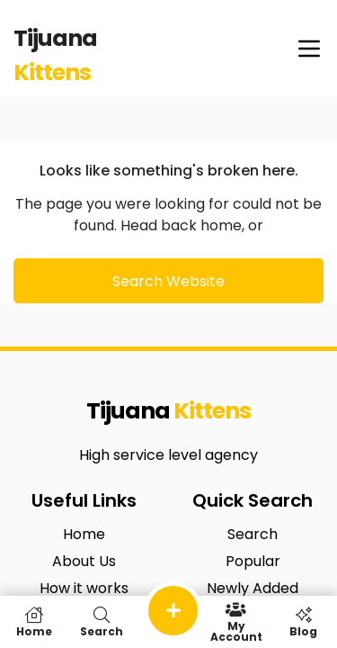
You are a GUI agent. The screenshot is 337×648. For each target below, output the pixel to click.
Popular (253, 561)
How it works (84, 588)
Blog (303, 622)
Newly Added (252, 588)
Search (252, 534)
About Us (84, 561)
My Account (236, 622)
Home (84, 534)
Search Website (168, 281)
